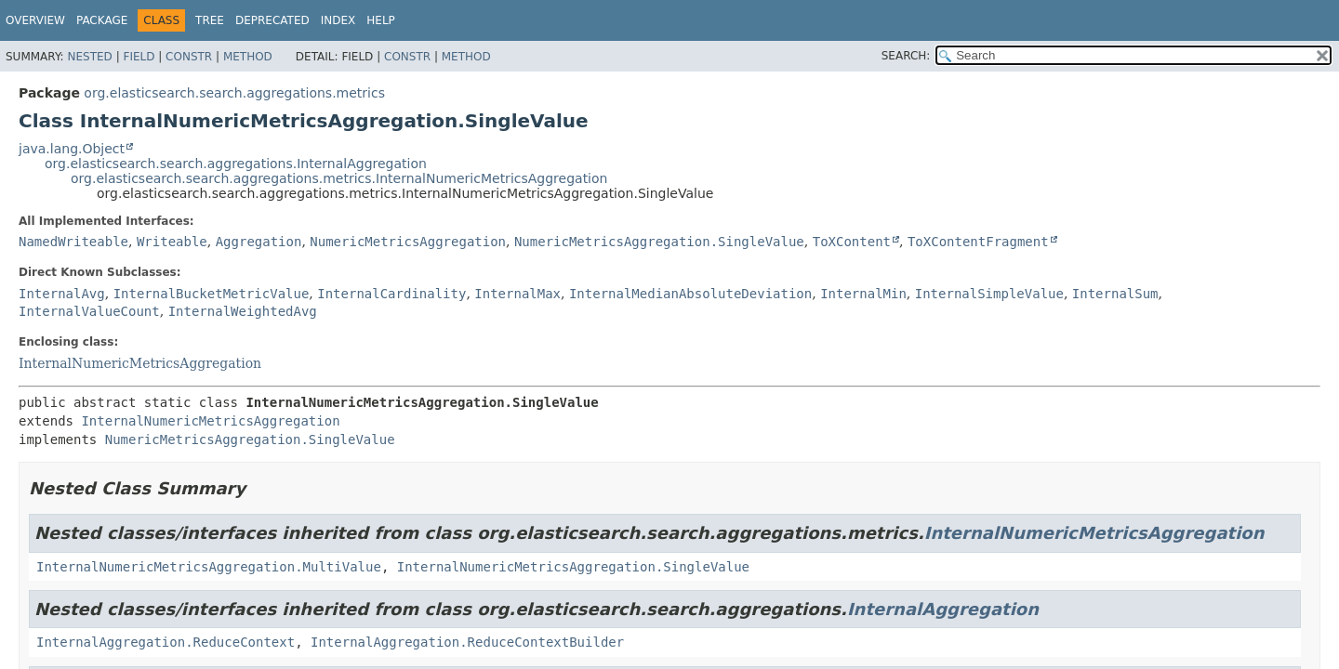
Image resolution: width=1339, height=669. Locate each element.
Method (247, 56)
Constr (189, 56)
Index (338, 20)
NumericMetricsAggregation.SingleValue (659, 241)
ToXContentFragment (978, 241)
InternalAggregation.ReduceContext (165, 642)
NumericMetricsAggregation (408, 241)
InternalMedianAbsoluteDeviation (690, 293)
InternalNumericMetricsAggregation (140, 363)
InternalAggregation (943, 609)
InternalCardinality (391, 293)
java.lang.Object (72, 148)
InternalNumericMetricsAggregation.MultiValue (208, 566)
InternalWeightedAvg (242, 311)
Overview (35, 20)
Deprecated (272, 20)
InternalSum (1115, 293)
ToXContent (852, 241)
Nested (89, 56)
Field (138, 56)
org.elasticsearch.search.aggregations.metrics (234, 92)
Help (380, 20)
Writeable (172, 241)
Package (101, 20)
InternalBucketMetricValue (211, 293)
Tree (209, 20)
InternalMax (517, 293)
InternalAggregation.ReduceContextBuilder (467, 642)
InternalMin (863, 293)
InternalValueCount (89, 311)
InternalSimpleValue (989, 293)
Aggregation (259, 241)
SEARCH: (906, 55)
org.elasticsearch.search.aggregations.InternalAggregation (236, 163)
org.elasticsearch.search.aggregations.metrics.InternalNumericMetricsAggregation (339, 178)
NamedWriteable (73, 241)
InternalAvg (62, 293)
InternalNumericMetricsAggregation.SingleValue (573, 566)
